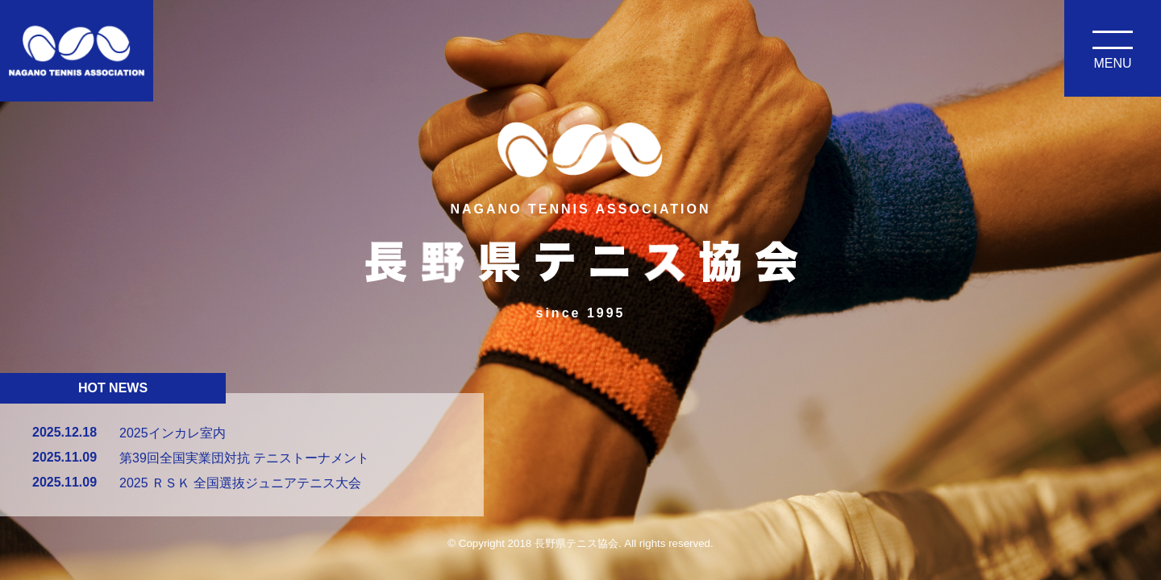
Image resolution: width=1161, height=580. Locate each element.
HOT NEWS (113, 388)
